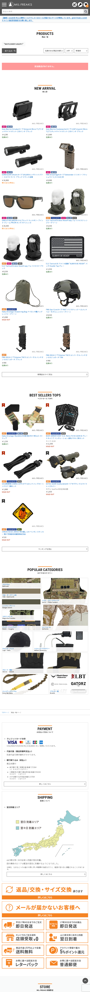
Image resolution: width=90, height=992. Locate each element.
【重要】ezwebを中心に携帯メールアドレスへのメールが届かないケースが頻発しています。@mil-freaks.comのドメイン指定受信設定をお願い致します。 (44, 19)
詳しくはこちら (45, 784)
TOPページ (5, 712)
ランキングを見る (45, 549)
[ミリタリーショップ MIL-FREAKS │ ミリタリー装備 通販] (20, 4)
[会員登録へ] (74, 4)
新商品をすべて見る (45, 374)
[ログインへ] (80, 4)
